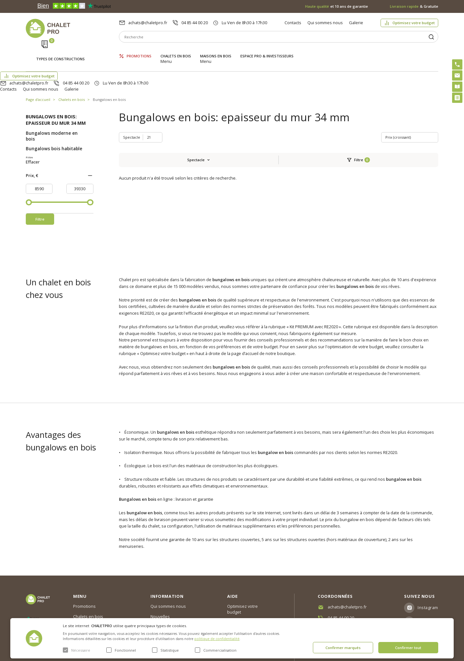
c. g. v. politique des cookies (177, 609)
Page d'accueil (38, 69)
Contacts (293, 22)
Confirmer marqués (343, 647)
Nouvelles (160, 578)
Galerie (356, 22)
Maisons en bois (215, 50)
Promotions (139, 50)
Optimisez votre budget (413, 22)
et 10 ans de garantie (336, 6)
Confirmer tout (408, 647)
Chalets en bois (175, 50)
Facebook (428, 583)
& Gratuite (414, 6)
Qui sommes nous (325, 22)
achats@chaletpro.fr (147, 22)
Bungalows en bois (109, 69)
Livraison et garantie (169, 599)
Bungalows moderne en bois (52, 106)
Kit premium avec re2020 (243, 597)
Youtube (426, 597)
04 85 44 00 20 (194, 22)
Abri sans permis (243, 584)
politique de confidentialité (216, 638)
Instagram (428, 569)
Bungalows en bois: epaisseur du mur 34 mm (56, 89)
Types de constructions (60, 51)
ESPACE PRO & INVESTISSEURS (267, 50)
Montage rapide (242, 610)
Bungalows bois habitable (54, 118)
